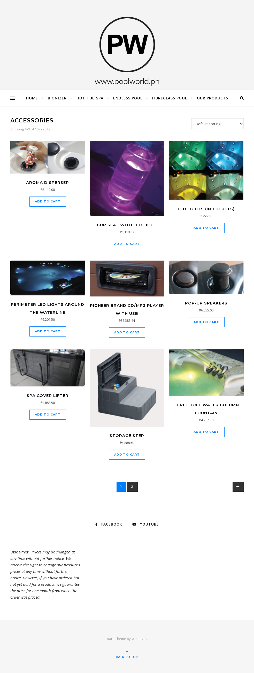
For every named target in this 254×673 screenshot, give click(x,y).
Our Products (212, 98)
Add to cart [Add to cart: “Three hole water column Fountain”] (206, 432)
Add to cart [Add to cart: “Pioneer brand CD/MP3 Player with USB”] (127, 332)
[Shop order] (217, 123)
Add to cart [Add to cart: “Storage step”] (127, 454)
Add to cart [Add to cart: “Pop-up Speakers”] (206, 322)
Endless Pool (127, 98)
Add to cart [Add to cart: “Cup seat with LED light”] (127, 244)
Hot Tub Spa (89, 98)
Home (32, 98)
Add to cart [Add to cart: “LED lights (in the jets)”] (206, 228)
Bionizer (57, 98)
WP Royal (139, 638)
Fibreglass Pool (169, 98)
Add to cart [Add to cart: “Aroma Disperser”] (47, 201)
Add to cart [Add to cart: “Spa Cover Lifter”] (47, 414)
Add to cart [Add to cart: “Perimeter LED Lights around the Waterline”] (47, 331)
